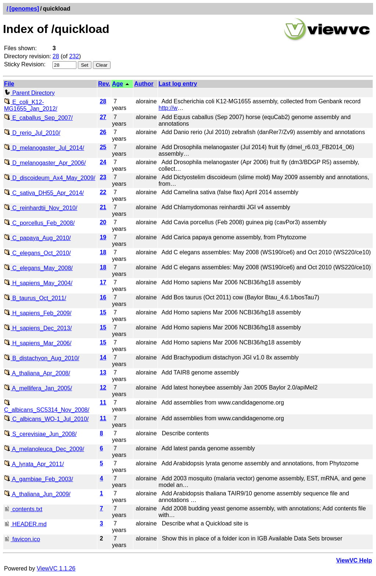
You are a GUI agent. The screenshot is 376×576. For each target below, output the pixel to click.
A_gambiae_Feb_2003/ (38, 479)
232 (74, 56)
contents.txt (23, 509)
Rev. (104, 84)
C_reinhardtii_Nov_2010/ (40, 208)
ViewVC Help (354, 560)
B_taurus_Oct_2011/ (35, 298)
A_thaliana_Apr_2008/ (37, 373)
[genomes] (24, 8)
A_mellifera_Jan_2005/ (38, 388)
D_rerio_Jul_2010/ (32, 133)
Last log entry (178, 84)
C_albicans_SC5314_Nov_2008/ (46, 406)
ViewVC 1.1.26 (56, 568)
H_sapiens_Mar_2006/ (37, 343)
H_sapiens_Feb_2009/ (37, 313)
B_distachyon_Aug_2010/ (41, 358)
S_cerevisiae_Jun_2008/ (40, 434)
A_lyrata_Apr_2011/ (34, 464)
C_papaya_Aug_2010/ (37, 238)
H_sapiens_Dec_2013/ (38, 328)
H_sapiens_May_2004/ (38, 283)
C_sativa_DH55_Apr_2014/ (44, 193)
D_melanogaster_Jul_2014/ (44, 148)
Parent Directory (29, 93)
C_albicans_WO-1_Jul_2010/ (46, 419)
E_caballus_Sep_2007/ (38, 118)
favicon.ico (22, 539)
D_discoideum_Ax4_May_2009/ (49, 178)
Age (117, 84)
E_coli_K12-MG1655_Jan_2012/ (30, 105)
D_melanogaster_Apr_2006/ (45, 163)
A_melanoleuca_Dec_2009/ (44, 449)
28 (56, 56)
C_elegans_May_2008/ (38, 268)
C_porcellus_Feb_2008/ (39, 223)
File (9, 84)
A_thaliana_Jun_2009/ (37, 494)
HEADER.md (25, 524)
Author (143, 84)
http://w (168, 108)
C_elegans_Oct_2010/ (37, 253)
